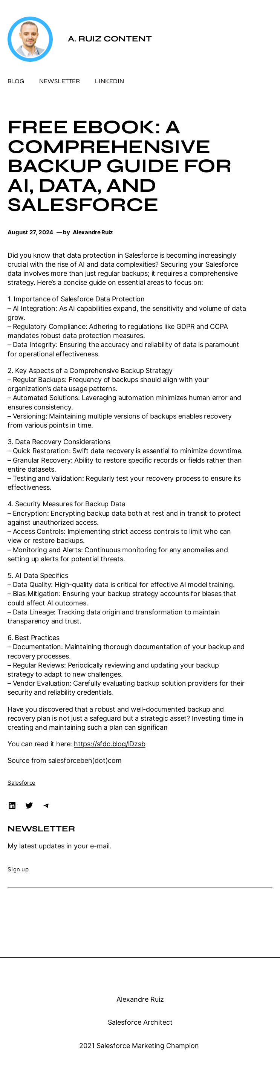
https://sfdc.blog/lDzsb (109, 744)
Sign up (18, 869)
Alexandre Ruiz (140, 999)
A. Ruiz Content (110, 39)
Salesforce (21, 782)
